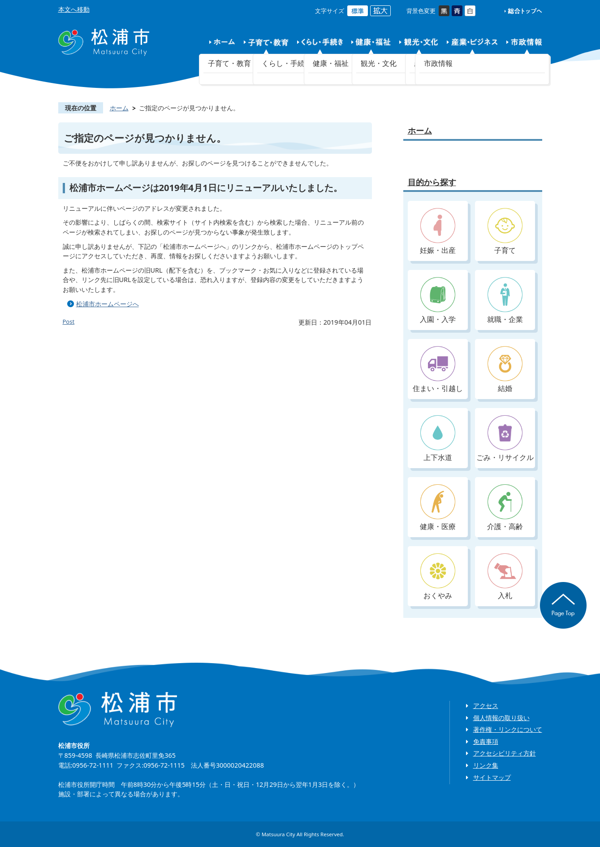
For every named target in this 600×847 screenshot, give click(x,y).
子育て (505, 231)
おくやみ (437, 576)
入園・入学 (438, 300)
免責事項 (485, 741)
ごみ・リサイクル (505, 438)
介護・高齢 (505, 507)
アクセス (485, 705)
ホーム (119, 108)
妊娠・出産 (438, 231)
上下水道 (437, 438)
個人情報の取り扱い (501, 717)
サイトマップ (492, 777)
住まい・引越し (438, 369)
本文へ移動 (74, 9)
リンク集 (485, 765)
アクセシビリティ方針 (504, 753)
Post (69, 321)
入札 (505, 576)
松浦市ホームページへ (107, 304)
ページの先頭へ (563, 605)
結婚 (505, 369)
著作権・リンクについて (507, 729)
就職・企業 (505, 300)
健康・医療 (438, 507)
